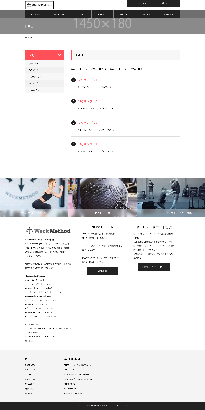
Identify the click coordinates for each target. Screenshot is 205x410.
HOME (26, 359)
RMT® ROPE (69, 384)
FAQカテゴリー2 (98, 69)
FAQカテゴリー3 (118, 69)
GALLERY (124, 14)
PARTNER (168, 14)
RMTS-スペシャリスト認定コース (78, 365)
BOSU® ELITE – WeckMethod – (77, 375)
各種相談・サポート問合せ (154, 267)
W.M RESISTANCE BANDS (75, 393)
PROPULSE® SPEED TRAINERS (78, 379)
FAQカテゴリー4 (137, 69)
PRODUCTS (36, 14)
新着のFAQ (33, 64)
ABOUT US (102, 14)
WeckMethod (72, 359)
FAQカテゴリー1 (79, 69)
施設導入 (146, 14)
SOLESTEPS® (70, 389)
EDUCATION (58, 14)
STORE (80, 14)
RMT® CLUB (69, 370)
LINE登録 (102, 271)
